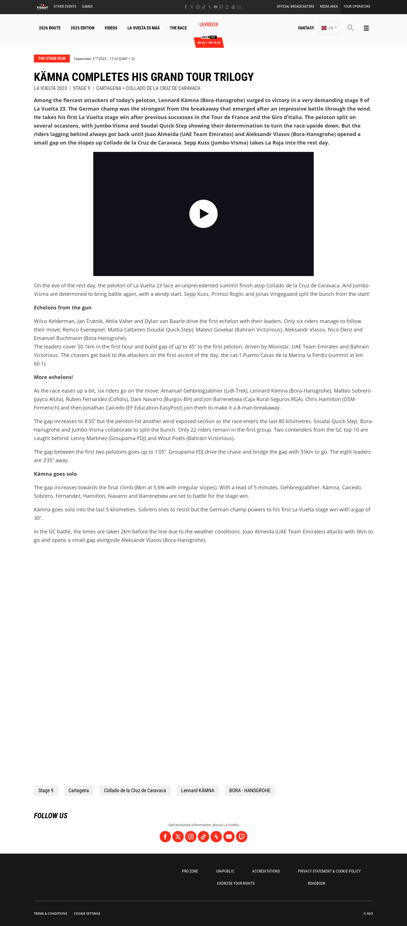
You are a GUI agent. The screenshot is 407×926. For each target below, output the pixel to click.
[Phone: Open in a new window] (227, 7)
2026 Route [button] (49, 28)
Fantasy (306, 28)
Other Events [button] (65, 6)
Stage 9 (45, 790)
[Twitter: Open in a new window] (192, 7)
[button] (329, 28)
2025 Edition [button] (82, 28)
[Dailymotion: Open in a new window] (233, 7)
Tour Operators (356, 6)
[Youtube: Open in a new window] (215, 7)
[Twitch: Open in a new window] (221, 7)
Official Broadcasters (295, 6)
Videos (111, 28)
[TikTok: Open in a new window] (204, 7)
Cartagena (78, 790)
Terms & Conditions (50, 913)
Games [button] (87, 6)
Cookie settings (87, 913)
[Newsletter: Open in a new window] (239, 7)
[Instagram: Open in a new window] (198, 7)
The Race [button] (178, 28)
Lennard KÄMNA (197, 790)
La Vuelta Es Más (143, 28)
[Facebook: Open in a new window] (186, 7)
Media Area (329, 6)
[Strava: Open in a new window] (210, 7)
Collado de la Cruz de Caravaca (135, 790)
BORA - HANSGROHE (249, 790)
